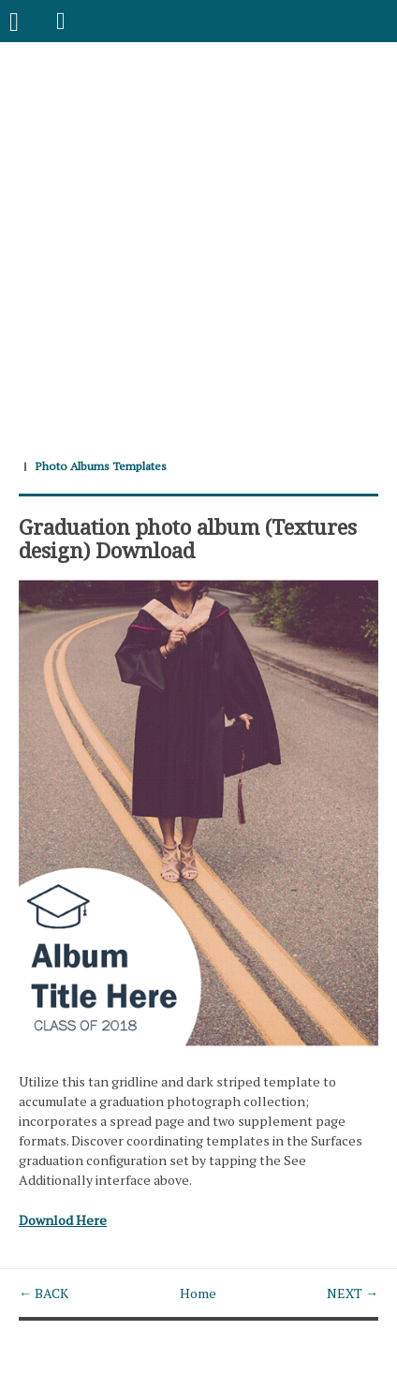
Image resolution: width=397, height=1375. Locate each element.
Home (198, 1293)
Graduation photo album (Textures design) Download (188, 537)
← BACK (43, 1293)
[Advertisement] (198, 240)
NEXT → (352, 1293)
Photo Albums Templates (101, 466)
